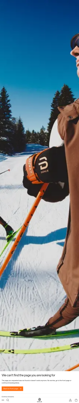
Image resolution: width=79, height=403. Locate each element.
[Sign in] (70, 400)
